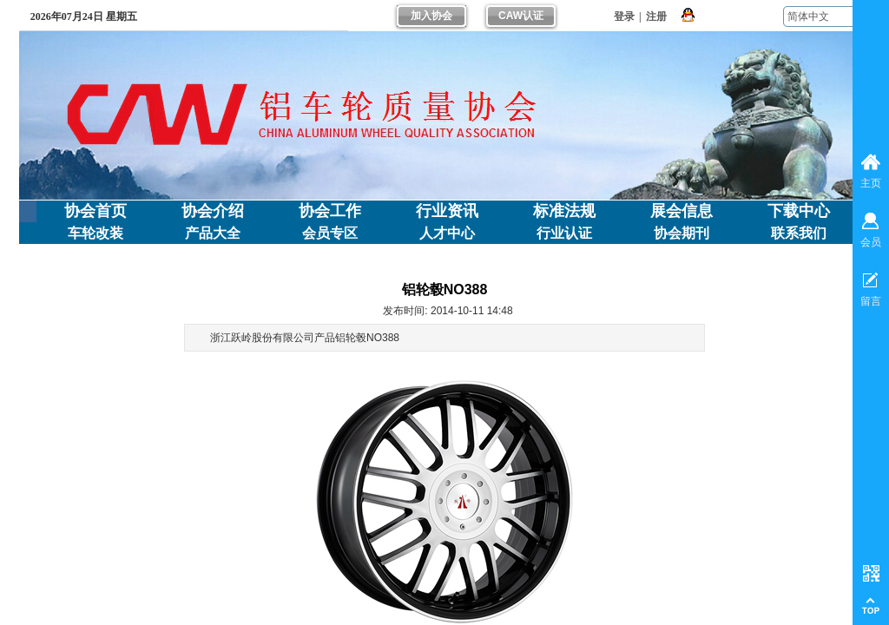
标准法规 (564, 211)
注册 (656, 16)
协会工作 (330, 211)
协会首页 (95, 211)
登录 (624, 16)
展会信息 (681, 211)
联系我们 (798, 233)
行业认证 (564, 233)
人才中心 (447, 233)
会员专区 (330, 233)
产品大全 (212, 233)
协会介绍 (212, 211)
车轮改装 (95, 233)
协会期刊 (681, 233)
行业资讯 (447, 211)
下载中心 (798, 211)
